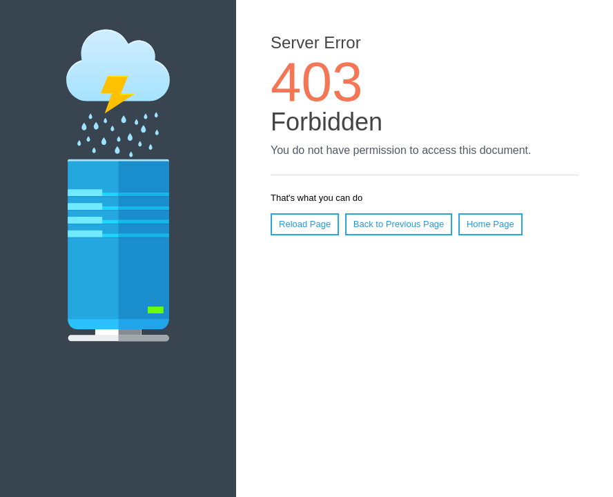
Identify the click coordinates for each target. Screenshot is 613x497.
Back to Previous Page (399, 224)
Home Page (490, 224)
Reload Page (305, 224)
